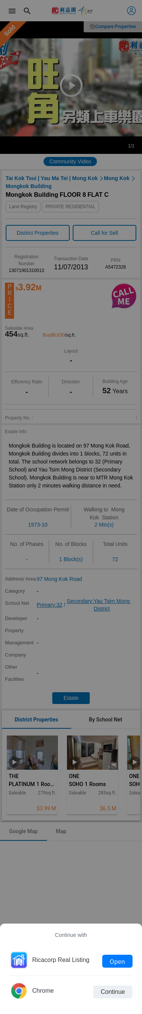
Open (117, 961)
